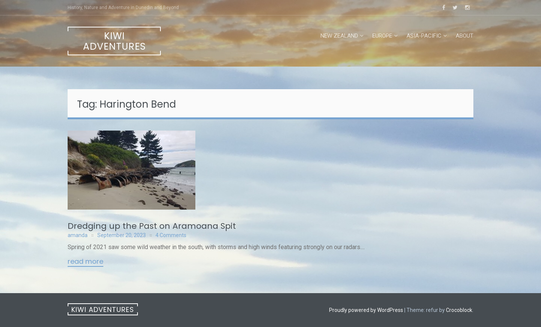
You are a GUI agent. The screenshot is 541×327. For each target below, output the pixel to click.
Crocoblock (459, 310)
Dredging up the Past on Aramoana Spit (152, 226)
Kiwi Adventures (114, 41)
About (464, 35)
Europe (382, 35)
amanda (78, 235)
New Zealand (339, 35)
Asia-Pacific (424, 35)
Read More (85, 262)
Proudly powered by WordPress (366, 310)
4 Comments (171, 235)
